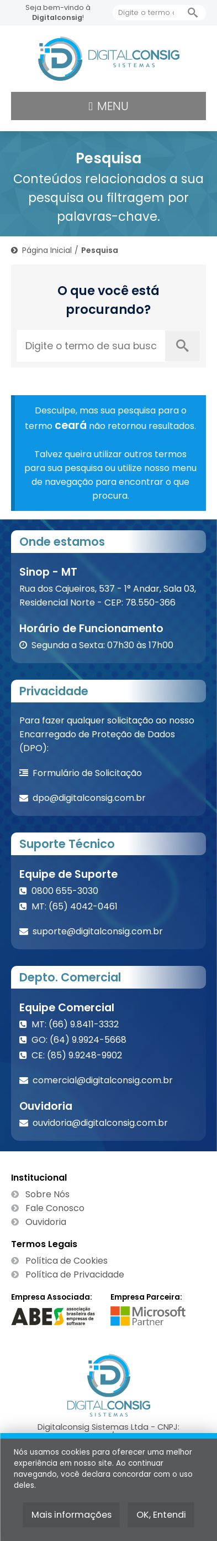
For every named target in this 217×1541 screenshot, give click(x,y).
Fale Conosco (54, 1208)
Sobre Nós (47, 1194)
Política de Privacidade (74, 1274)
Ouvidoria (45, 1222)
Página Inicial (47, 250)
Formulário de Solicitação (87, 773)
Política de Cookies (66, 1260)
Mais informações (71, 1514)
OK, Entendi (161, 1514)
